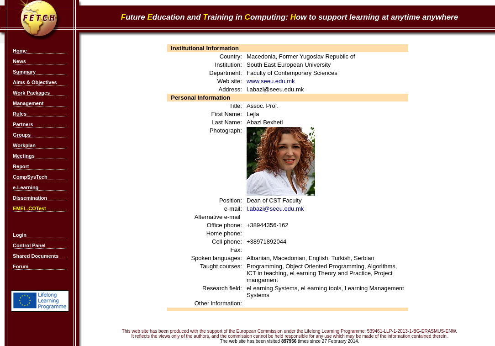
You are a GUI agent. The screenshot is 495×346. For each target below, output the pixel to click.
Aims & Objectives (35, 82)
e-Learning (25, 187)
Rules (19, 114)
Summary (24, 72)
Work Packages (31, 93)
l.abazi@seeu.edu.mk (275, 208)
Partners (23, 124)
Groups (22, 135)
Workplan (24, 145)
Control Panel (29, 245)
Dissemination (30, 198)
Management (28, 103)
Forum (20, 266)
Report (21, 166)
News (19, 61)
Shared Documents (35, 256)
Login (19, 235)
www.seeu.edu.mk (271, 81)
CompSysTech (30, 177)
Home (20, 50)
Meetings (24, 156)
